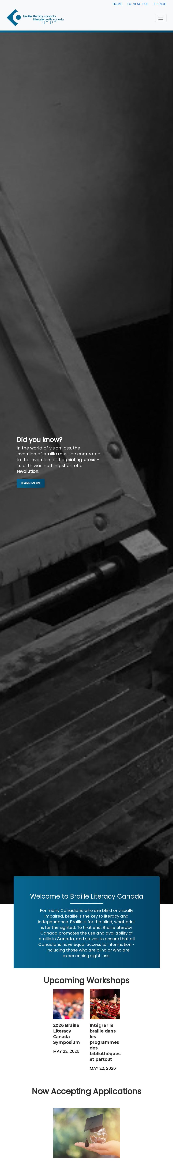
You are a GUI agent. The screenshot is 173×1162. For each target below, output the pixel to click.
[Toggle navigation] (161, 18)
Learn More (31, 483)
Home (117, 4)
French (160, 4)
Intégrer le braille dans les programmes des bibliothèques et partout (105, 1042)
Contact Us (137, 4)
